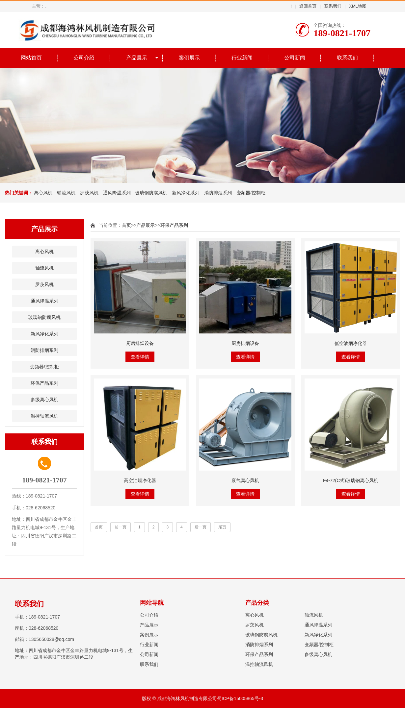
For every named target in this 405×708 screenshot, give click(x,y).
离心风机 (43, 192)
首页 (126, 225)
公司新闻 (294, 58)
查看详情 (140, 356)
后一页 (200, 527)
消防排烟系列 (218, 192)
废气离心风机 (245, 480)
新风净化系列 (186, 192)
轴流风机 (66, 192)
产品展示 (136, 58)
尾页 (222, 527)
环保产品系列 (44, 383)
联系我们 (332, 6)
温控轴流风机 (44, 416)
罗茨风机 (89, 192)
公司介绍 (83, 58)
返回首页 (307, 6)
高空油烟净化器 (140, 480)
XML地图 (357, 6)
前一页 (120, 527)
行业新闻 (242, 58)
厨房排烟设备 (140, 343)
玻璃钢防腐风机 (151, 192)
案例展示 (189, 58)
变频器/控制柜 (250, 192)
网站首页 (31, 58)
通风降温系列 (117, 192)
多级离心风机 (44, 399)
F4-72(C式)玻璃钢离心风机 (350, 480)
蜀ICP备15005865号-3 (240, 698)
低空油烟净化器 (351, 343)
